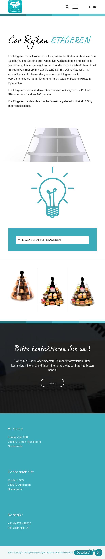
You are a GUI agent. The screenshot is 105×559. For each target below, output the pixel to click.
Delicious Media (66, 552)
